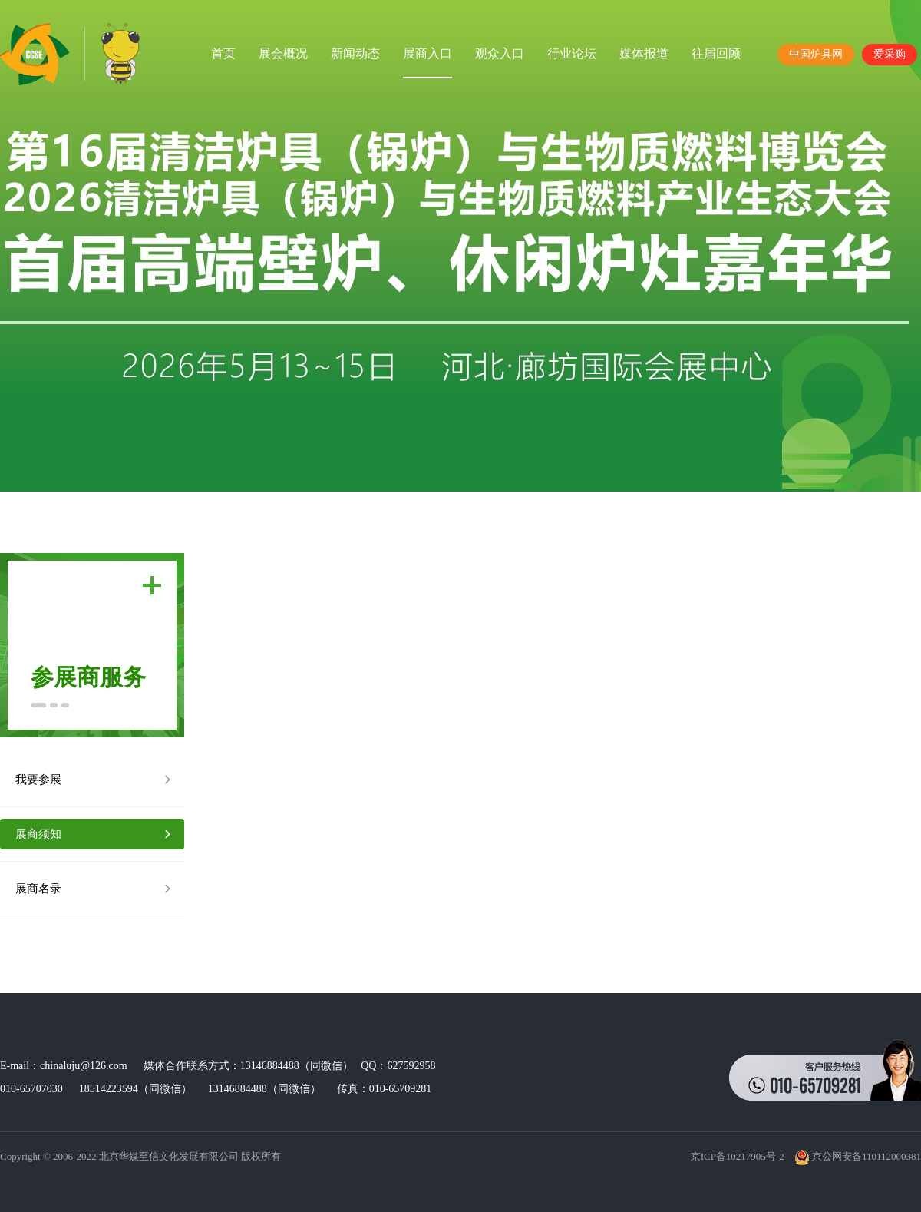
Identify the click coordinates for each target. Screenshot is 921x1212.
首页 (223, 53)
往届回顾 (716, 53)
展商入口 (427, 53)
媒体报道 (643, 53)
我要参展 (38, 779)
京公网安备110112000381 (857, 1156)
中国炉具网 (816, 54)
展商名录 (38, 889)
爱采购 (889, 54)
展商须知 (38, 834)
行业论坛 (571, 53)
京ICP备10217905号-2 (737, 1156)
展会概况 (283, 53)
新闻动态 (355, 53)
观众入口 (499, 53)
